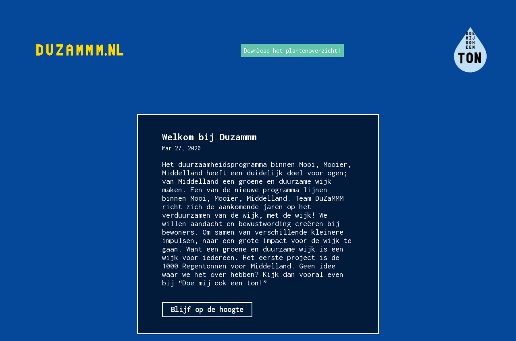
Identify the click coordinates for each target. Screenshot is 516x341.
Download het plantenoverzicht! (292, 50)
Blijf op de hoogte (207, 309)
